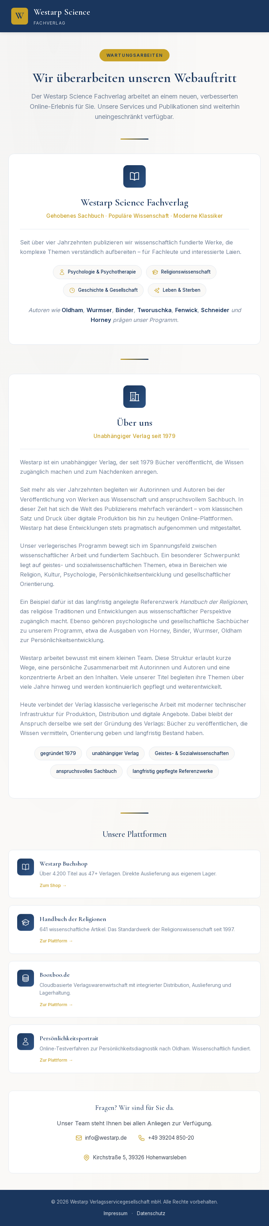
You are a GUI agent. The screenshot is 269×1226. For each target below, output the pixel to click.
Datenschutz (151, 1213)
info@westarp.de (101, 1140)
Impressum (115, 1213)
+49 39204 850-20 (166, 1140)
